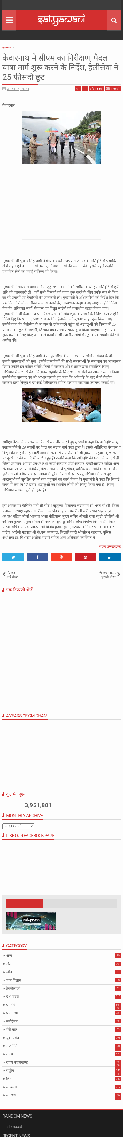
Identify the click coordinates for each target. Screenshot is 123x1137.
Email (112, 88)
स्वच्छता (11, 1087)
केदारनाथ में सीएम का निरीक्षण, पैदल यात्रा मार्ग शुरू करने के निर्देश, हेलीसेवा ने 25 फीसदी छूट (60, 67)
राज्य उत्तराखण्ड (110, 546)
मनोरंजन (12, 1021)
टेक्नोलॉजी (13, 988)
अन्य (9, 955)
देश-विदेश (12, 997)
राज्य (9, 1054)
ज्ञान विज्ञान (13, 980)
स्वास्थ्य (11, 1095)
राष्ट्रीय (10, 1070)
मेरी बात (11, 1029)
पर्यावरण (12, 1013)
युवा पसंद (12, 1038)
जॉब (9, 972)
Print (96, 88)
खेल (9, 964)
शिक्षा (9, 1079)
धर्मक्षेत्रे (10, 1005)
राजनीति (12, 1046)
